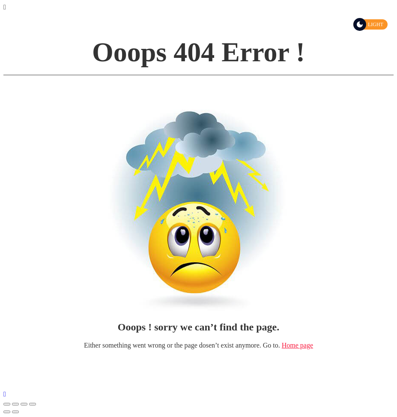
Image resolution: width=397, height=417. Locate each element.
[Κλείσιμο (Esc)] (6, 404)
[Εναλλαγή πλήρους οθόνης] (24, 404)
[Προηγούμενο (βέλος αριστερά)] (6, 412)
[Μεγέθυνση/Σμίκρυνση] (32, 404)
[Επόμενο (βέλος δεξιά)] (15, 412)
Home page (297, 345)
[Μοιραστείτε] (15, 404)
